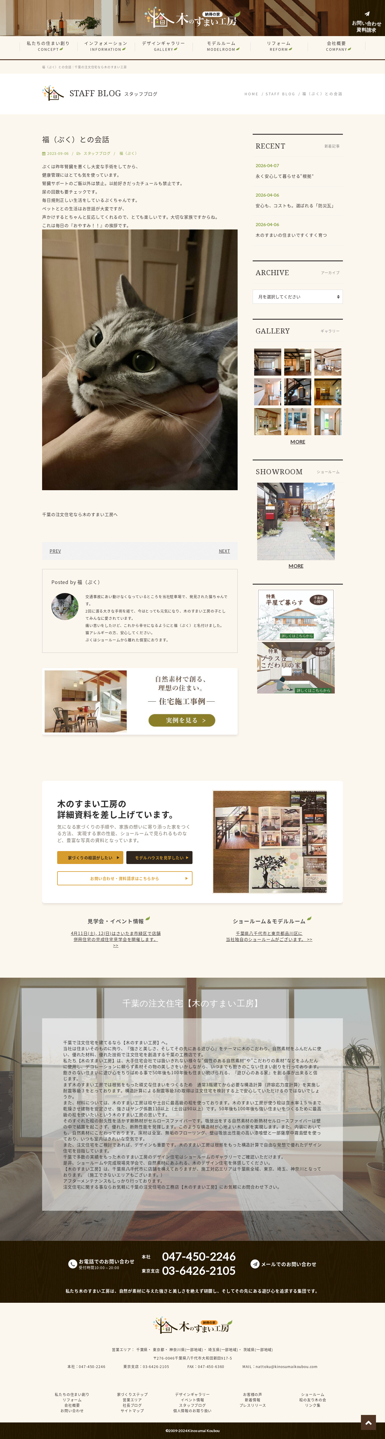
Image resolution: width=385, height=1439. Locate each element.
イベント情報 (192, 1400)
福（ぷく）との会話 (322, 94)
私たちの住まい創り (48, 46)
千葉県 (142, 1349)
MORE (297, 441)
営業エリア (121, 1349)
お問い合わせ (72, 1410)
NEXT (224, 551)
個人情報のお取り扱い (192, 1410)
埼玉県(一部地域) (223, 1349)
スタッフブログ (97, 153)
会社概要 (336, 46)
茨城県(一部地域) (258, 1349)
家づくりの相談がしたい (90, 857)
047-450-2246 (92, 1366)
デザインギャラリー (163, 46)
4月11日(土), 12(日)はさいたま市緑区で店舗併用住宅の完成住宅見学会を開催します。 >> (116, 939)
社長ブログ (132, 1405)
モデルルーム (221, 46)
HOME (252, 94)
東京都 (159, 1349)
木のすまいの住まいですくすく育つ (291, 235)
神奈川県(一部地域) (186, 1349)
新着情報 (252, 1400)
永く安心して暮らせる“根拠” (285, 176)
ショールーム (312, 1394)
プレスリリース (252, 1405)
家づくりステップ (132, 1394)
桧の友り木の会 (312, 1400)
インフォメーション (106, 46)
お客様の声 (252, 1394)
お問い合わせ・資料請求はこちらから (124, 878)
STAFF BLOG (280, 94)
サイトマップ (132, 1410)
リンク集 (312, 1405)
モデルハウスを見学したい (159, 857)
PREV (55, 551)
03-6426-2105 (156, 1366)
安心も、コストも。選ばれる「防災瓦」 (296, 205)
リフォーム (279, 46)
